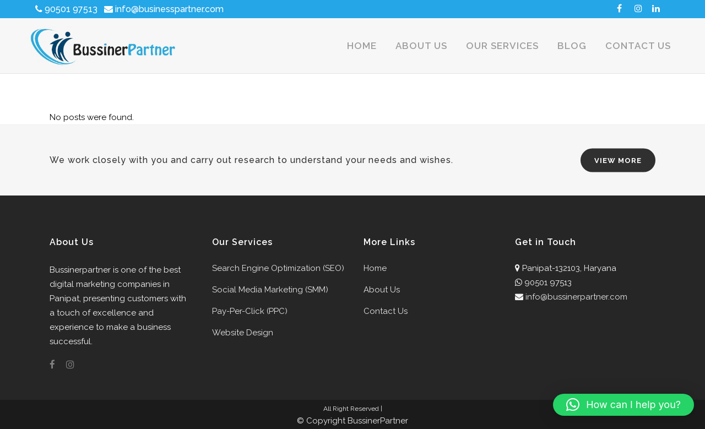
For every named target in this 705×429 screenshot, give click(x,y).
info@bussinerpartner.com (576, 297)
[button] (623, 405)
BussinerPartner (378, 421)
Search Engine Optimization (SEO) (278, 268)
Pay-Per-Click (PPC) (250, 311)
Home (375, 268)
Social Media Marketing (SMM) (270, 290)
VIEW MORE (618, 160)
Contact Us (386, 311)
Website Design (242, 333)
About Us (382, 290)
